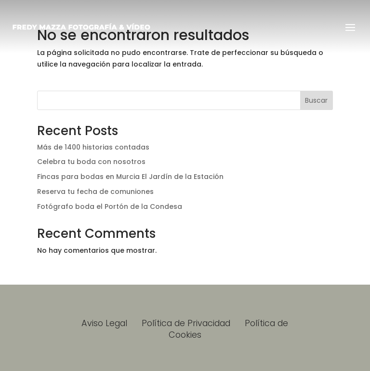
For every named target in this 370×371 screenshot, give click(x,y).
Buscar (316, 100)
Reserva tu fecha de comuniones (95, 191)
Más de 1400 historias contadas (93, 147)
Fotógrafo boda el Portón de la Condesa (109, 206)
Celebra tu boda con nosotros (91, 161)
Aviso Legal (105, 323)
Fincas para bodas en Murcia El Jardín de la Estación (130, 176)
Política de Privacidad (186, 323)
